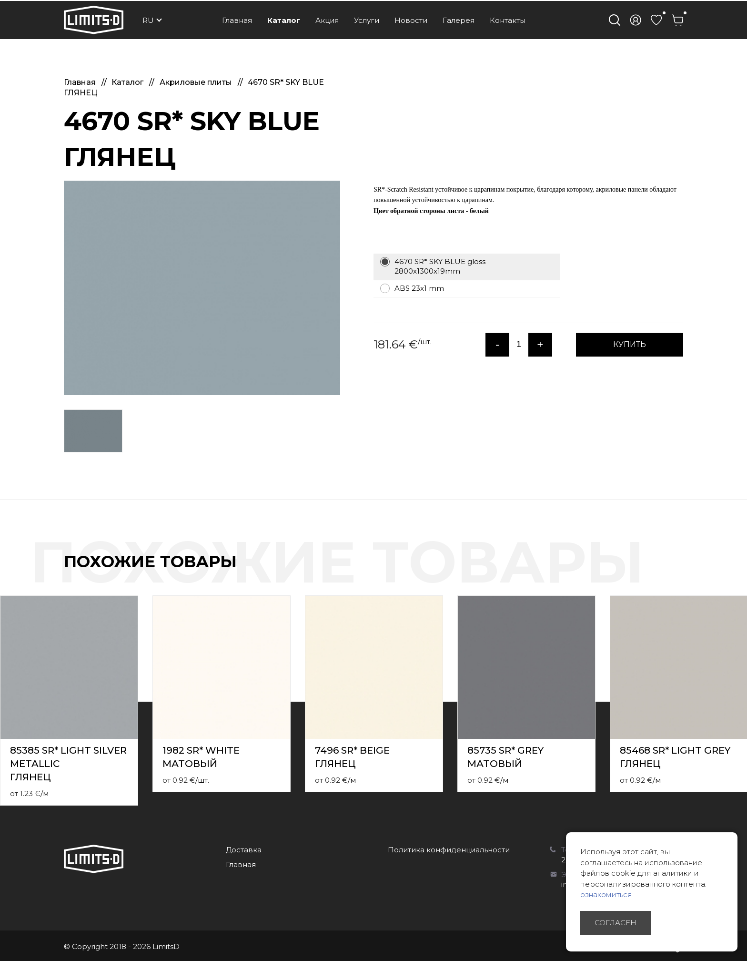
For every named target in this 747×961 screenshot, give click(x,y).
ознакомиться (606, 894)
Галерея (458, 20)
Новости (410, 20)
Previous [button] (722, 571)
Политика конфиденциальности (449, 849)
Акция (327, 20)
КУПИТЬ (629, 344)
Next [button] (741, 571)
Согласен (615, 922)
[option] (202, 288)
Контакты (507, 20)
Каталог (283, 20)
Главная (237, 20)
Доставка (244, 849)
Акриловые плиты (197, 82)
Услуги (366, 20)
